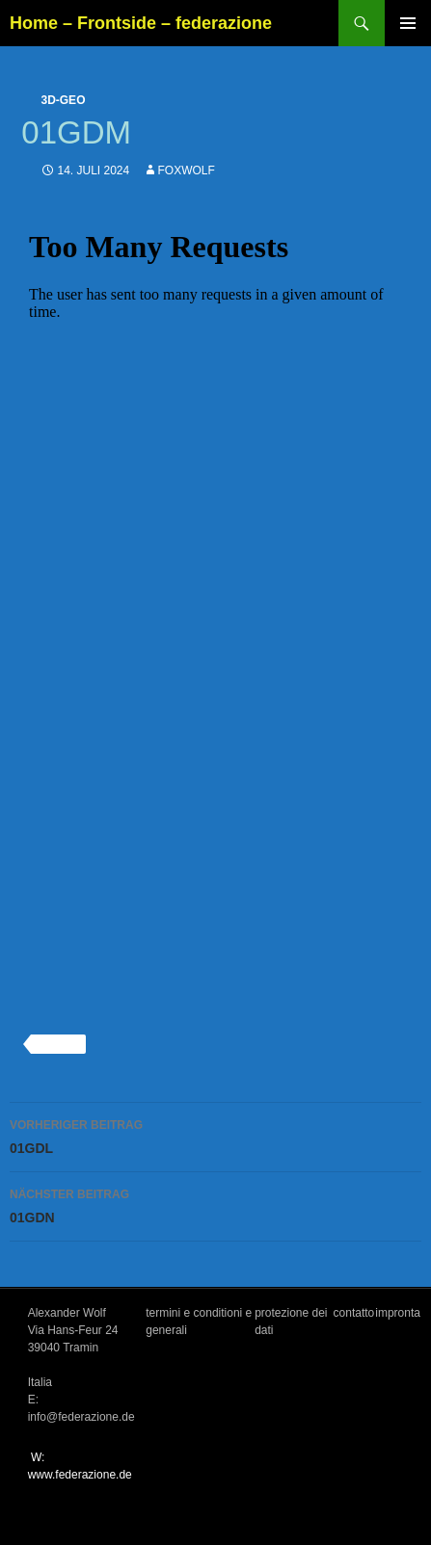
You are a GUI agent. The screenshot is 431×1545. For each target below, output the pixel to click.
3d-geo (62, 100)
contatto (354, 1313)
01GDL (215, 1134)
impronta (397, 1313)
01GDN (215, 1204)
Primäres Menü (408, 23)
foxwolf (186, 170)
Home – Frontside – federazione (141, 23)
